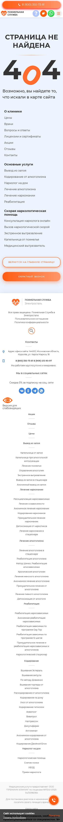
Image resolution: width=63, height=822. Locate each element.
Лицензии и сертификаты (22, 136)
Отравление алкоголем (31, 470)
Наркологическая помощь (32, 758)
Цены (8, 117)
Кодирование (31, 661)
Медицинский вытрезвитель (24, 245)
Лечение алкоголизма (20, 189)
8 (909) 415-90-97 (43, 360)
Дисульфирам (31, 726)
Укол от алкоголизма (31, 702)
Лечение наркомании (19, 195)
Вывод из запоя (15, 170)
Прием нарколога (31, 772)
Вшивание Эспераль (31, 670)
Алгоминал (31, 730)
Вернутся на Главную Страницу (31, 262)
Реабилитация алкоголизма (31, 558)
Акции (8, 142)
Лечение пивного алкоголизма (31, 594)
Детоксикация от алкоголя (31, 599)
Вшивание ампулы (31, 675)
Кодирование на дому (31, 697)
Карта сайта (31, 808)
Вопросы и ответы (17, 130)
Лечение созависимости (31, 503)
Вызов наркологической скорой (27, 227)
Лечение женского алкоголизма (32, 576)
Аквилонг (31, 712)
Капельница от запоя (31, 453)
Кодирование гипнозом (31, 707)
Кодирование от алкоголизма (25, 176)
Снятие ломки (31, 762)
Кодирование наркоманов (31, 513)
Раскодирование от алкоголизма (31, 693)
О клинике (13, 111)
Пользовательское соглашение (31, 319)
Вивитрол (31, 716)
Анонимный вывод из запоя (31, 484)
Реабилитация (14, 201)
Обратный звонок (31, 276)
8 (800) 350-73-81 (31, 4)
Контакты (10, 155)
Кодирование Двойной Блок (31, 743)
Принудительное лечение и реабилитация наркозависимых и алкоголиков (31, 646)
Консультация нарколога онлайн (27, 220)
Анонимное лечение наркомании (31, 508)
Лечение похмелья (31, 466)
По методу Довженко (31, 680)
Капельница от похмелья (21, 239)
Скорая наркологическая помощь (25, 213)
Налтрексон (31, 721)
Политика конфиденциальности (31, 322)
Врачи (8, 124)
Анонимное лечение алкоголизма (31, 581)
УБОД (31, 767)
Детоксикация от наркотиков (31, 526)
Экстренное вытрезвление (23, 233)
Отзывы (9, 149)
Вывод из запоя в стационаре (31, 480)
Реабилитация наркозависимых (31, 613)
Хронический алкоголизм (31, 571)
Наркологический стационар (31, 654)
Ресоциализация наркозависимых (32, 499)
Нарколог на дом (16, 183)
